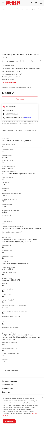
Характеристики (7, 130)
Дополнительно (30, 130)
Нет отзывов (10, 61)
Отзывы (19, 130)
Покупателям (7, 388)
